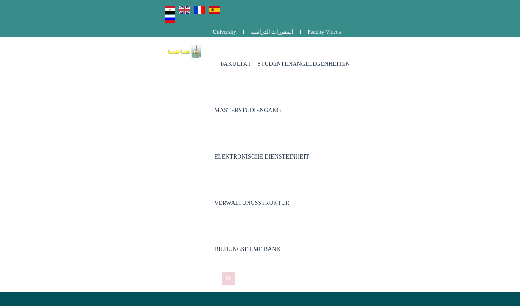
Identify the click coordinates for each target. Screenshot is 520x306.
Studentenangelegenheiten (228, 42)
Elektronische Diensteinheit (401, 42)
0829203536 (204, 198)
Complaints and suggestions (384, 199)
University (391, 7)
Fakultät (160, 42)
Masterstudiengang (314, 42)
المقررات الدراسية (439, 7)
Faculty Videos (491, 7)
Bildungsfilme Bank (254, 88)
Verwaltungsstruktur (176, 88)
